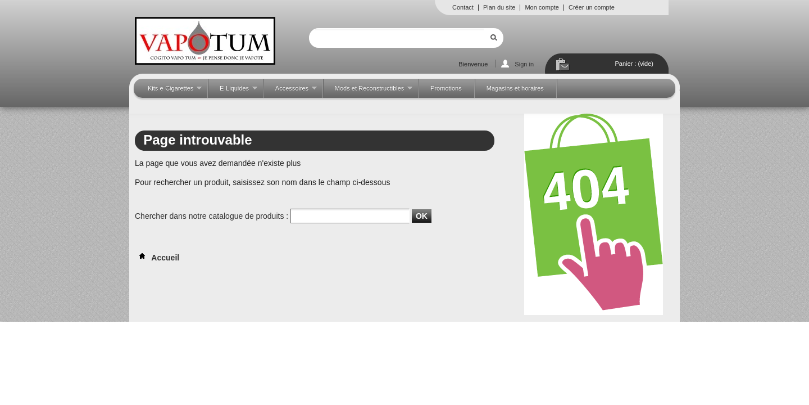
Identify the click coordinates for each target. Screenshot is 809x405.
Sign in (524, 64)
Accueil (157, 257)
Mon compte (542, 7)
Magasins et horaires (515, 88)
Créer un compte (592, 7)
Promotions (446, 88)
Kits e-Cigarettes (169, 91)
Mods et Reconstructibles (368, 91)
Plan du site (499, 7)
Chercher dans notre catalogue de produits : (211, 216)
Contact (463, 7)
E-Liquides (232, 91)
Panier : (634, 63)
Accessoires (290, 91)
